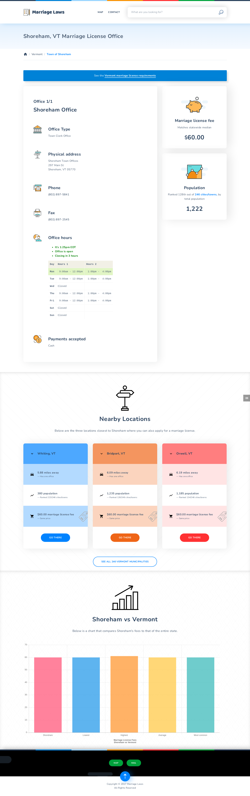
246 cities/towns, (206, 194)
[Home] (25, 54)
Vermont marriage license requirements (130, 75)
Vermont (37, 54)
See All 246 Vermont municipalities (125, 561)
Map (100, 12)
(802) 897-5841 (58, 194)
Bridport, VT (116, 453)
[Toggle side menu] (246, 398)
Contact (114, 12)
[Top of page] (125, 776)
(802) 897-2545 (58, 219)
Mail (133, 763)
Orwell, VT (184, 453)
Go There (55, 537)
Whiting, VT (46, 453)
